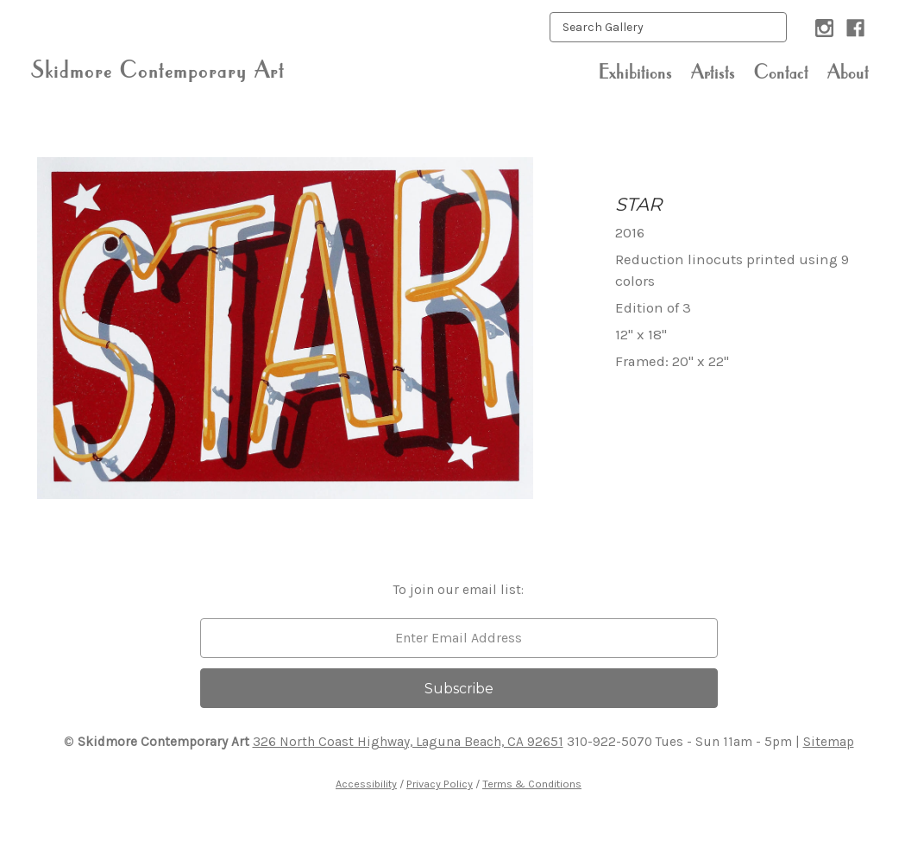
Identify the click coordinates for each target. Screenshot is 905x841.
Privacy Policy (439, 783)
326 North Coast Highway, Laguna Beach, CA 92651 (408, 741)
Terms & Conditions (531, 783)
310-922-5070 (609, 741)
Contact (781, 71)
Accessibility (366, 783)
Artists (713, 71)
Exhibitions (635, 71)
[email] (459, 638)
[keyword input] (669, 27)
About (848, 71)
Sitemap (828, 741)
